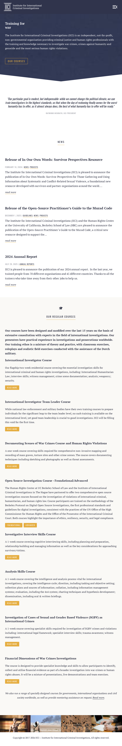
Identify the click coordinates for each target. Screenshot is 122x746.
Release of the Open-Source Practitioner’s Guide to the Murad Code (58, 208)
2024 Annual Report (21, 256)
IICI (23, 7)
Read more (45, 192)
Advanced (30, 525)
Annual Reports (27, 264)
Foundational (13, 525)
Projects (34, 167)
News (26, 167)
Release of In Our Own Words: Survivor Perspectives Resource (53, 159)
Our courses (16, 61)
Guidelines (28, 215)
